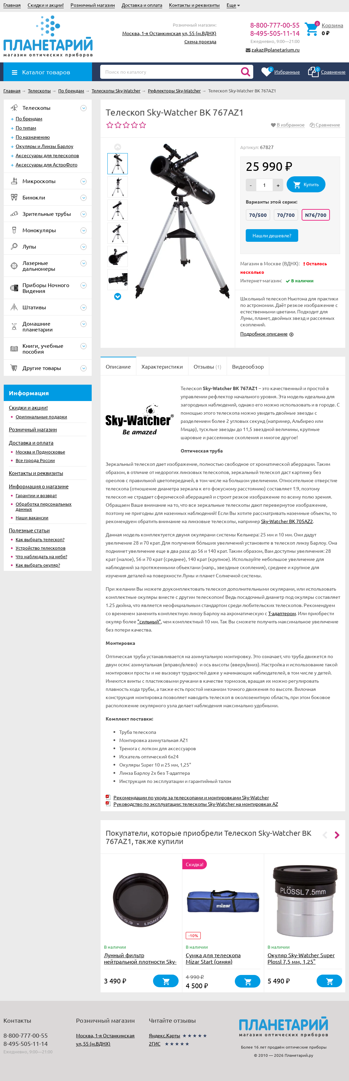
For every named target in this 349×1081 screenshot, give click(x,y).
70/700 (286, 214)
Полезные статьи (29, 530)
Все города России (35, 460)
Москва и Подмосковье (40, 452)
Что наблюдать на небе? (41, 556)
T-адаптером (282, 613)
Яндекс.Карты (164, 1035)
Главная (12, 5)
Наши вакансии (32, 517)
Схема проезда (200, 41)
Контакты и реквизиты (194, 5)
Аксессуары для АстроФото (46, 164)
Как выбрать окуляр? (38, 565)
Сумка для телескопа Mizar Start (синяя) (213, 958)
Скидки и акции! (46, 5)
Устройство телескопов (40, 548)
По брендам (29, 118)
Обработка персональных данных (44, 506)
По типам (26, 127)
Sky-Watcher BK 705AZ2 (287, 521)
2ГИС (155, 1043)
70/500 (258, 214)
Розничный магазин (93, 5)
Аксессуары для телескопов (47, 155)
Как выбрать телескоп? (40, 539)
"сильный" (149, 621)
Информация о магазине (39, 486)
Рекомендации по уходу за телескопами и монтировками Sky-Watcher (191, 797)
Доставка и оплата (142, 5)
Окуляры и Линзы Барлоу (44, 146)
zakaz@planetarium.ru (276, 49)
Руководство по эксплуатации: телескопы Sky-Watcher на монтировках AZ (195, 804)
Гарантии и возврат (36, 495)
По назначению (33, 137)
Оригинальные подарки (41, 416)
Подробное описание (264, 333)
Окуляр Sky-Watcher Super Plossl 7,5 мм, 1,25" (301, 958)
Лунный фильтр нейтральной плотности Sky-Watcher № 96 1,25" (140, 961)
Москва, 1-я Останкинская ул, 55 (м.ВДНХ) (169, 33)
